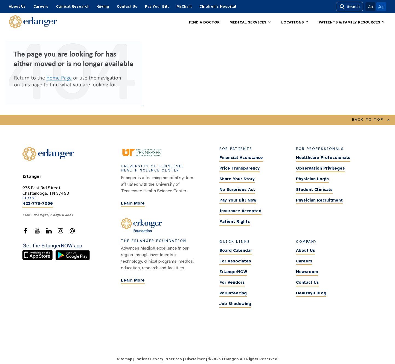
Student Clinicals (314, 189)
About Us (17, 6)
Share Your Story (237, 179)
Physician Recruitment (319, 200)
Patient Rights (234, 221)
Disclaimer (195, 359)
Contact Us (127, 6)
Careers (40, 6)
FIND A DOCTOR (204, 22)
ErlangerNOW (233, 271)
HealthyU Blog (311, 293)
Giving (103, 6)
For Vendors (232, 282)
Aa (370, 6)
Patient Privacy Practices (158, 359)
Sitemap (124, 359)
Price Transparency (239, 168)
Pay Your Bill (157, 6)
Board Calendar (235, 250)
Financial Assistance (241, 157)
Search (349, 6)
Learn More (133, 203)
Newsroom (307, 271)
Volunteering (233, 293)
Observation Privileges (320, 168)
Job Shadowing (235, 303)
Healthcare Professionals (323, 157)
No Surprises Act (237, 189)
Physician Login (312, 179)
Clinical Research (72, 6)
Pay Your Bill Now (237, 200)
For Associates (235, 261)
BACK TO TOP (371, 119)
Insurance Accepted (240, 211)
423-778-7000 (37, 203)
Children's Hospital (217, 6)
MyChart (184, 6)
